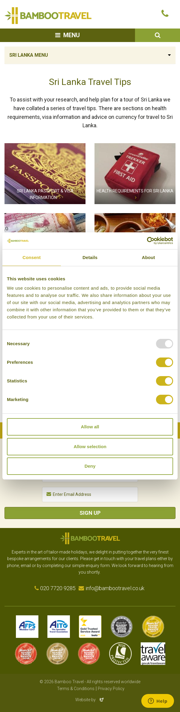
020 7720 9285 (58, 588)
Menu (71, 35)
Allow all (90, 426)
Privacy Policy (111, 688)
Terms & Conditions (75, 688)
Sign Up (90, 513)
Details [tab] (90, 257)
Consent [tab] (31, 257)
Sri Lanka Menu (28, 55)
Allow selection (90, 446)
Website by (90, 699)
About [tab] (148, 257)
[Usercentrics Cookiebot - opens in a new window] (147, 241)
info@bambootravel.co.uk (115, 588)
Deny (90, 466)
